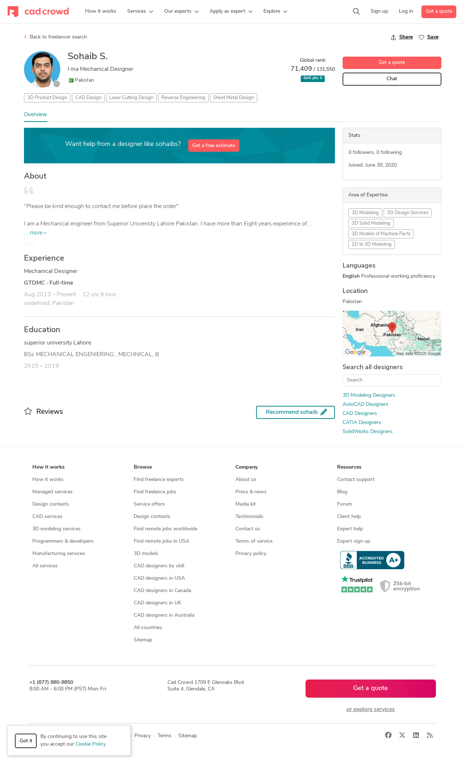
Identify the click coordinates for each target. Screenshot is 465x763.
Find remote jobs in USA (161, 541)
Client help (349, 516)
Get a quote (439, 11)
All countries (148, 628)
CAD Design (88, 97)
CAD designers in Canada (162, 590)
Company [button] (246, 467)
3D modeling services (56, 529)
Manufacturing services (58, 553)
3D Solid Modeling (371, 223)
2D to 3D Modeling (372, 244)
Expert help (350, 529)
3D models (146, 553)
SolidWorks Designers (368, 431)
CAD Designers (360, 413)
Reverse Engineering (183, 97)
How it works (48, 479)
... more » (35, 233)
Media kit (245, 504)
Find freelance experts (159, 479)
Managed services (52, 492)
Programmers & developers (63, 541)
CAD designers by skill (159, 566)
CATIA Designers (362, 422)
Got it (26, 741)
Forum (344, 504)
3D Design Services (407, 213)
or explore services (371, 710)
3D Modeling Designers (369, 395)
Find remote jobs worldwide (165, 529)
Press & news (251, 492)
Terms (164, 736)
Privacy (142, 736)
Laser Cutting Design (131, 97)
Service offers (149, 504)
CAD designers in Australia (164, 615)
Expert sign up (353, 541)
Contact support (356, 479)
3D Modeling (365, 213)
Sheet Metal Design (233, 97)
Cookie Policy (90, 744)
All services (45, 566)
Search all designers (373, 367)
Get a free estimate (213, 145)
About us (245, 479)
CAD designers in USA (159, 578)
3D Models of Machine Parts (381, 234)
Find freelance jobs (155, 492)
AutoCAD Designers (365, 404)
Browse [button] (143, 467)
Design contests (50, 504)
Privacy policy (250, 553)
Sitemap (143, 640)
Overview (35, 115)
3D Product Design (47, 97)
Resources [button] (349, 467)
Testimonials (249, 516)
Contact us (247, 529)
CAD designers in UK (157, 603)
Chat (392, 79)
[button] (140, 11)
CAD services (47, 516)
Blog (342, 492)
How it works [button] (48, 467)
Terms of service (253, 541)
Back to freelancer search (55, 37)
